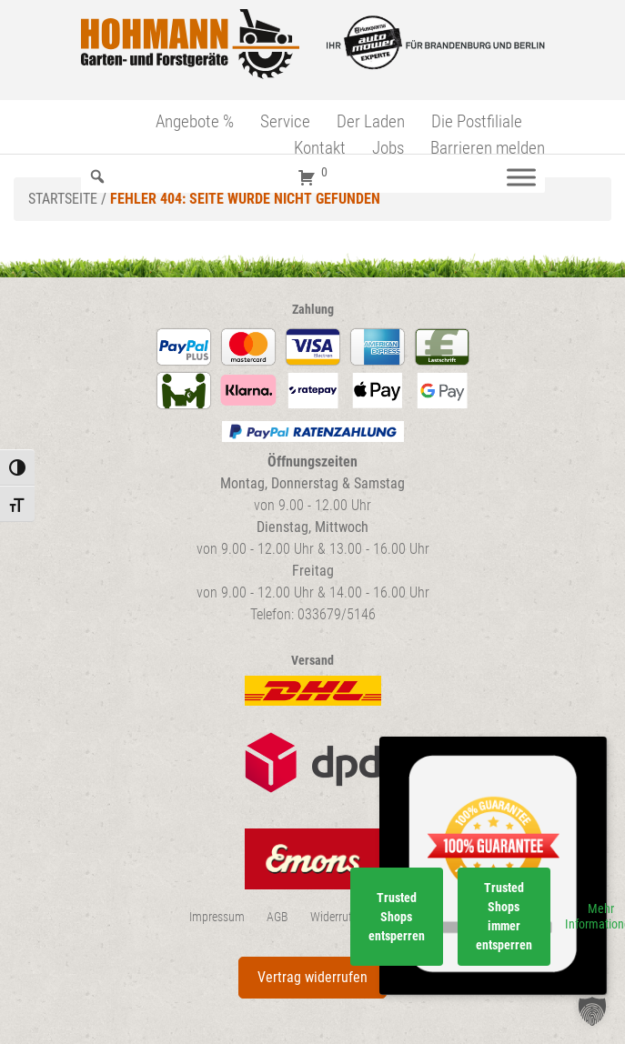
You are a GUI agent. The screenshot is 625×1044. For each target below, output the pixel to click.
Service (285, 121)
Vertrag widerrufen (312, 977)
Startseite (62, 198)
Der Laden (371, 121)
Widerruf (331, 917)
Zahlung (313, 309)
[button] (592, 1011)
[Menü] (521, 177)
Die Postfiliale (476, 121)
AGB (277, 917)
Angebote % (195, 121)
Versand (312, 660)
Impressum (217, 917)
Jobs (388, 147)
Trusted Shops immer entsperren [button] (504, 916)
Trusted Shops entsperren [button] (396, 916)
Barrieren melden (487, 147)
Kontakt (320, 147)
